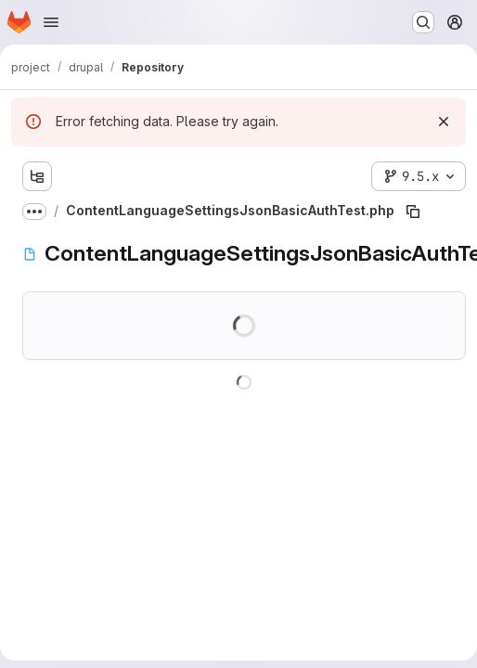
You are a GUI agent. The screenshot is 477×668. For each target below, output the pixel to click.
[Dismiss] (443, 121)
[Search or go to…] (423, 22)
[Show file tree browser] (37, 176)
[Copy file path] (413, 211)
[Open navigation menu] (51, 22)
